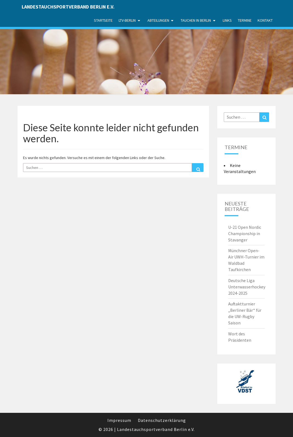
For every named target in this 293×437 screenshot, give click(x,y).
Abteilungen (158, 20)
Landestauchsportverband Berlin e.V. (68, 7)
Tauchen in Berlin (196, 20)
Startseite (103, 20)
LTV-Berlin (127, 20)
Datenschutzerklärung (162, 420)
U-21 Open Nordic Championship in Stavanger (244, 233)
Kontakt (265, 20)
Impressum (119, 420)
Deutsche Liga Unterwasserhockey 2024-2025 (246, 287)
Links (227, 20)
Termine (245, 20)
